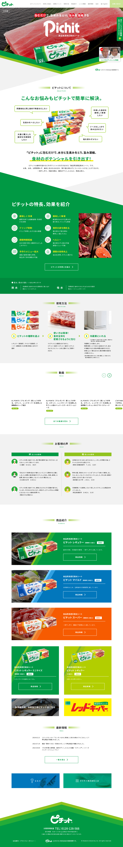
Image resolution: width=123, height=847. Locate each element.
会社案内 (16, 841)
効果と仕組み (47, 4)
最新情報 (90, 4)
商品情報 (79, 557)
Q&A (97, 4)
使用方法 (66, 4)
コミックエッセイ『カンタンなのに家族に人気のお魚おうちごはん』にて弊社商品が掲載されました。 (65, 738)
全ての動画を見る (60, 421)
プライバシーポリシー (27, 841)
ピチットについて (35, 4)
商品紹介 (74, 4)
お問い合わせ (116, 4)
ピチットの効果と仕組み (60, 267)
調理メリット (57, 4)
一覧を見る (60, 760)
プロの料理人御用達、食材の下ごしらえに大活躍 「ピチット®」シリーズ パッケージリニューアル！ (65, 749)
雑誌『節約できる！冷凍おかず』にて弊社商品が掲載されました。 (63, 744)
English (105, 4)
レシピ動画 (82, 4)
